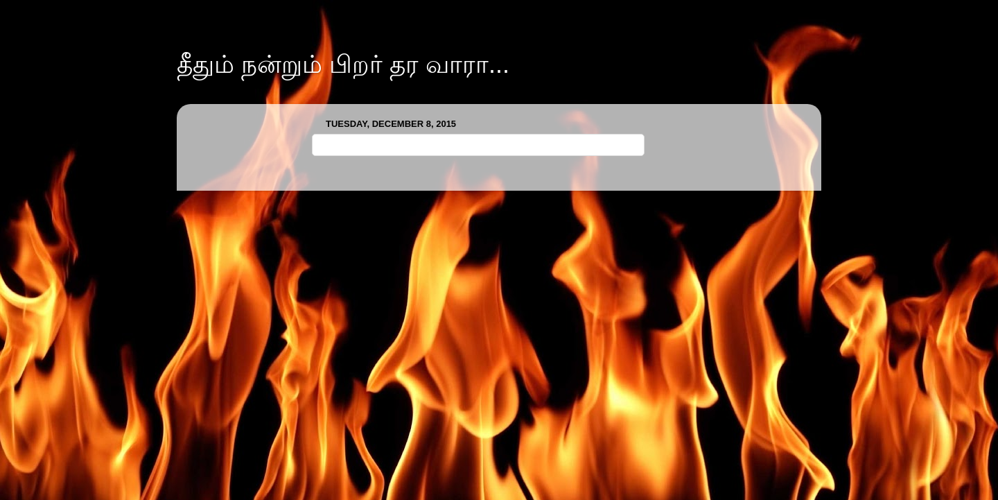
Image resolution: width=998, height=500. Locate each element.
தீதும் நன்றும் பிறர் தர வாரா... (343, 64)
